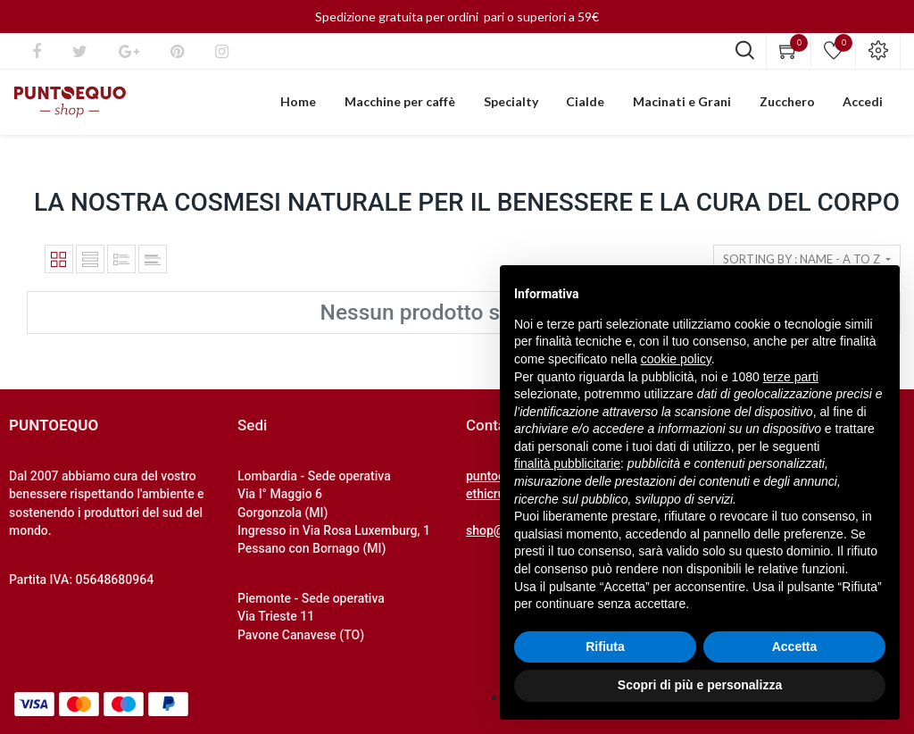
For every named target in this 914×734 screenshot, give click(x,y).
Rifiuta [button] (605, 646)
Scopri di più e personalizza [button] (700, 685)
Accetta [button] (795, 646)
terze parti (790, 377)
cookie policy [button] (676, 359)
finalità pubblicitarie (567, 463)
